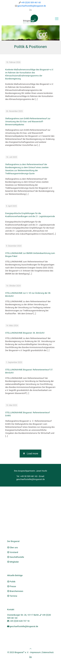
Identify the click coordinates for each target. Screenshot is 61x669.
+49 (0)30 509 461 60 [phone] (31, 2)
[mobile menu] (56, 19)
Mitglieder (14, 562)
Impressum (35, 653)
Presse (13, 587)
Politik (12, 582)
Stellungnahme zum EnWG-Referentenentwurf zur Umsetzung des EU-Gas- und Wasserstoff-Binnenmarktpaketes (27, 122)
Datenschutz (48, 653)
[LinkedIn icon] (30, 9)
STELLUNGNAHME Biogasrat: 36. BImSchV (25, 333)
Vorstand (14, 553)
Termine (13, 597)
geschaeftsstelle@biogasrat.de (30, 480)
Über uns (14, 548)
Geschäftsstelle (17, 558)
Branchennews (16, 592)
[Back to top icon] (30, 649)
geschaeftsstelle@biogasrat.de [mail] (31, 6)
